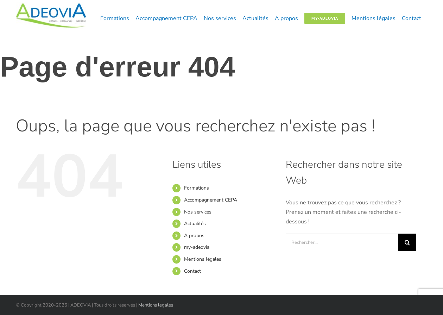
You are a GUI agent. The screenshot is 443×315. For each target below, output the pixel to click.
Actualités (195, 223)
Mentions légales (202, 259)
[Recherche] (407, 242)
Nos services (197, 212)
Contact (192, 271)
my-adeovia (196, 247)
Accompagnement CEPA (210, 200)
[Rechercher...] (342, 242)
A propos (194, 235)
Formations (196, 188)
